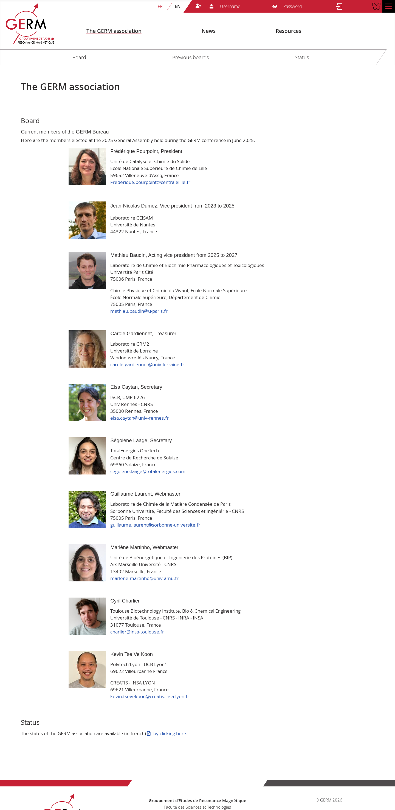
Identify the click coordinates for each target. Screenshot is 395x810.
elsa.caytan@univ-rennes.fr (139, 418)
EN (178, 6)
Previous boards (190, 57)
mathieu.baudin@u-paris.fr (139, 311)
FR (160, 6)
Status (302, 57)
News (209, 31)
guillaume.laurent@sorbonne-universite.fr (155, 525)
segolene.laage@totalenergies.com (147, 471)
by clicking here (169, 733)
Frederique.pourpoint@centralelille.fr (150, 182)
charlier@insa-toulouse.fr (137, 632)
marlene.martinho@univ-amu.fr (144, 578)
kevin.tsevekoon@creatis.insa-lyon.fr (149, 696)
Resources (288, 31)
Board (79, 57)
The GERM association (114, 31)
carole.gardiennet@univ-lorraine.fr (147, 364)
